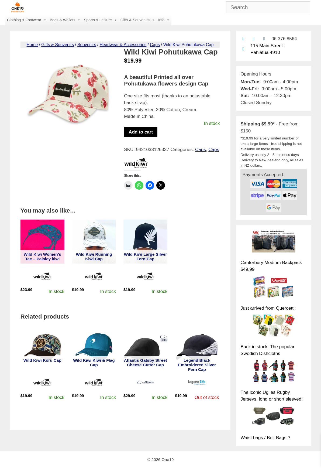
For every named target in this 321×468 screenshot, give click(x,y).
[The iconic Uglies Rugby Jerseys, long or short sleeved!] (273, 371)
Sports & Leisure (100, 20)
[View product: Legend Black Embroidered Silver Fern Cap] (197, 348)
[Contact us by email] (243, 38)
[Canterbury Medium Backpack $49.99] (273, 242)
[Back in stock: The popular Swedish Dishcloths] (273, 326)
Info (164, 20)
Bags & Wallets (65, 20)
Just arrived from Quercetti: (268, 308)
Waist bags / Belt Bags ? (265, 437)
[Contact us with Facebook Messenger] (264, 38)
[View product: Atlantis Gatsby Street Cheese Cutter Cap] (145, 348)
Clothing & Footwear (27, 20)
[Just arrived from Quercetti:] (273, 287)
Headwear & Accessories (123, 44)
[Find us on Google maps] (243, 49)
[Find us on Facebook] (254, 38)
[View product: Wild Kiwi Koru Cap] (42, 348)
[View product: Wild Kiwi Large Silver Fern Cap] (145, 242)
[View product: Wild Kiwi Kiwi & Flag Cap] (94, 348)
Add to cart (141, 132)
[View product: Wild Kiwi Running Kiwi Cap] (94, 242)
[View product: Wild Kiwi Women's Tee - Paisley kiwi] (42, 242)
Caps (155, 44)
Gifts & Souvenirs (137, 20)
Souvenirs (86, 44)
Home (32, 44)
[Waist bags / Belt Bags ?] (273, 417)
